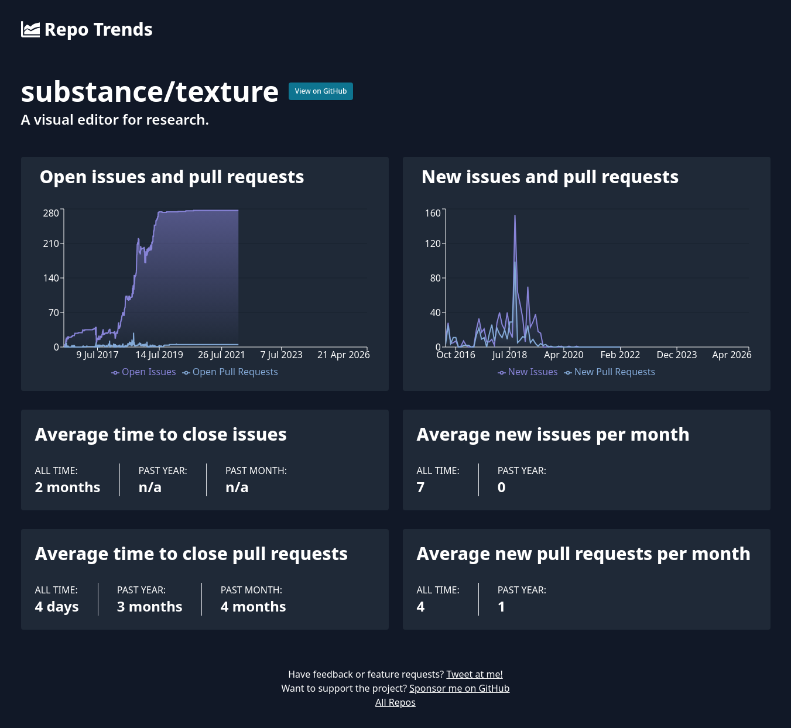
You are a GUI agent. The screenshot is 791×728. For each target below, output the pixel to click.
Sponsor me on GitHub (459, 688)
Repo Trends (87, 29)
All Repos (395, 702)
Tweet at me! (474, 674)
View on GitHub (321, 91)
